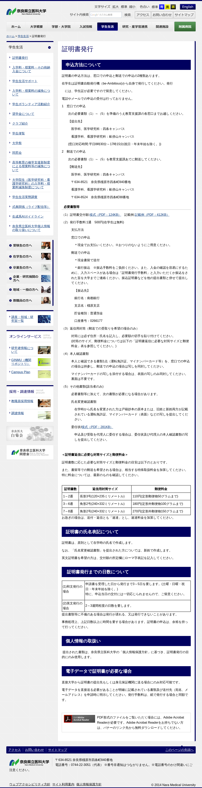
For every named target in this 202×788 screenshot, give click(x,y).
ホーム (10, 36)
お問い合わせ (34, 749)
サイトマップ (57, 749)
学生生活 (23, 36)
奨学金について (23, 114)
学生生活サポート (24, 81)
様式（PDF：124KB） (105, 214)
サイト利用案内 (63, 784)
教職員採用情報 (22, 401)
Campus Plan (20, 372)
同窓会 (17, 152)
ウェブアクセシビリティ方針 (29, 784)
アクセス (14, 749)
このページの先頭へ (179, 749)
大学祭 (17, 143)
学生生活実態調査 (24, 197)
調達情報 (17, 413)
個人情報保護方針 (89, 784)
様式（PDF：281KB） (97, 427)
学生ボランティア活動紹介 (31, 104)
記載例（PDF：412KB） (152, 214)
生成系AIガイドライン (28, 216)
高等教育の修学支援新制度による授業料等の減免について (31, 166)
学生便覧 (18, 133)
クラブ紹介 (20, 123)
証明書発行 (20, 57)
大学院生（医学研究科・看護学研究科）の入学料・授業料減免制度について (31, 183)
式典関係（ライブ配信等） (31, 207)
